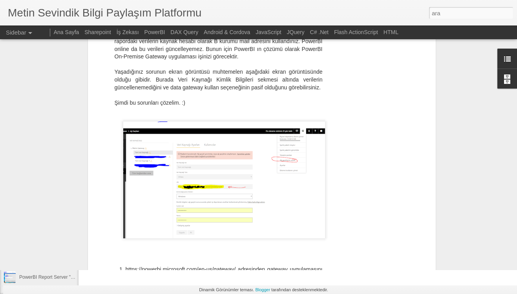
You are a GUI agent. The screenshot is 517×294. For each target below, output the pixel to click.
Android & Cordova (227, 32)
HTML (391, 32)
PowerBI (154, 32)
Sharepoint (97, 32)
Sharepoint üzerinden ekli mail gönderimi (61, 242)
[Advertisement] (233, 227)
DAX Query (184, 32)
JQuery (296, 32)
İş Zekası (128, 32)
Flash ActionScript (356, 32)
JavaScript (268, 32)
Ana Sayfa (66, 32)
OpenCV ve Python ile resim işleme (56, 259)
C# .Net (319, 32)
